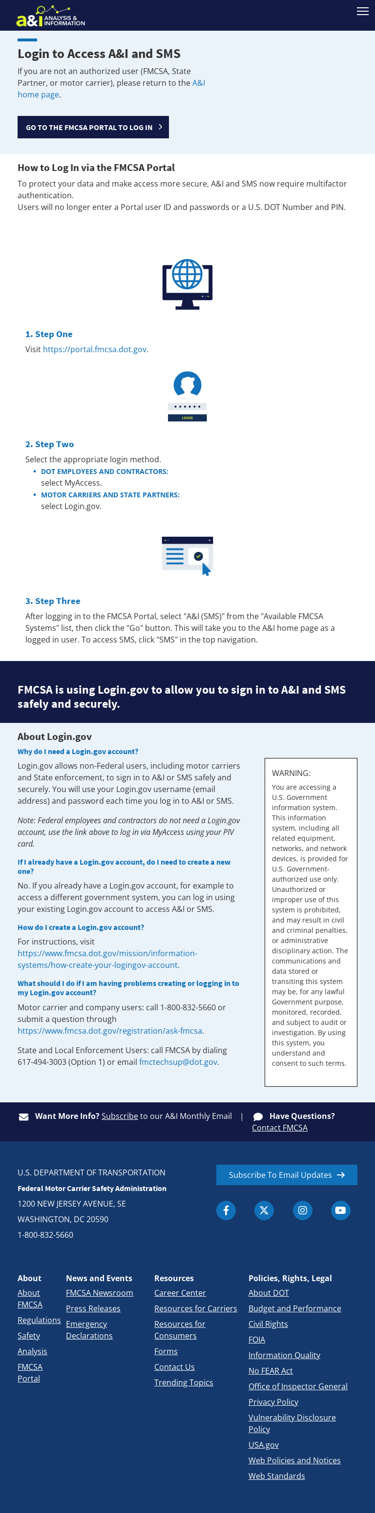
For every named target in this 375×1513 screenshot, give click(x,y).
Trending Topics (183, 1382)
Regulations (39, 1320)
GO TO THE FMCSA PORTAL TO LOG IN (89, 127)
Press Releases (93, 1308)
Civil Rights (268, 1324)
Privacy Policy (273, 1402)
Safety (29, 1335)
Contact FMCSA (280, 1127)
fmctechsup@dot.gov (178, 1062)
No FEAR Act (271, 1370)
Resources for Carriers (195, 1308)
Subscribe (120, 1116)
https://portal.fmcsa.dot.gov (94, 349)
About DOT (269, 1292)
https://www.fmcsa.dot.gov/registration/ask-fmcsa (110, 1030)
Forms (166, 1351)
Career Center (180, 1292)
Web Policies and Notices (295, 1460)
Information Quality (284, 1355)
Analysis (32, 1351)
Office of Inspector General (298, 1386)
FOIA (257, 1339)
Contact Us (174, 1367)
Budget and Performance (295, 1308)
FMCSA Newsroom (99, 1292)
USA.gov (264, 1444)
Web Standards (277, 1476)
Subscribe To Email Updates (280, 1175)
